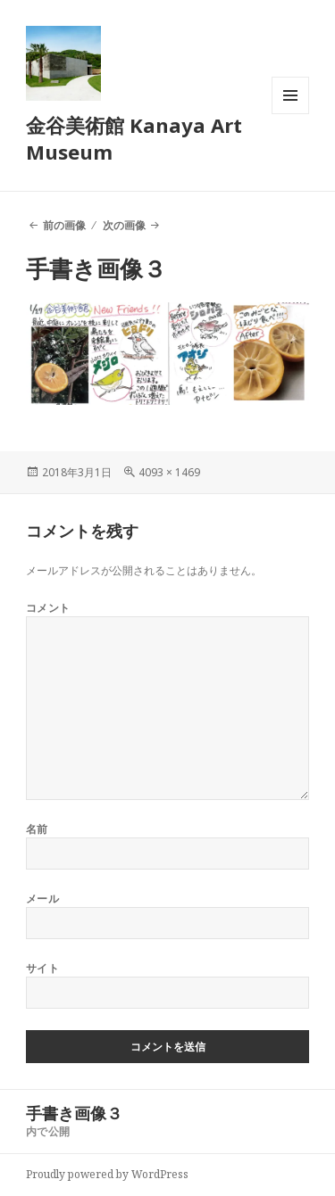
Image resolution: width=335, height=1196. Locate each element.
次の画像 (124, 225)
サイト (42, 968)
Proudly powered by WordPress (107, 1174)
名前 (37, 829)
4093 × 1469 (169, 472)
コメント (48, 607)
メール (42, 898)
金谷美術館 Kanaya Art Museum (134, 138)
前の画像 (64, 225)
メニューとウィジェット (290, 113)
